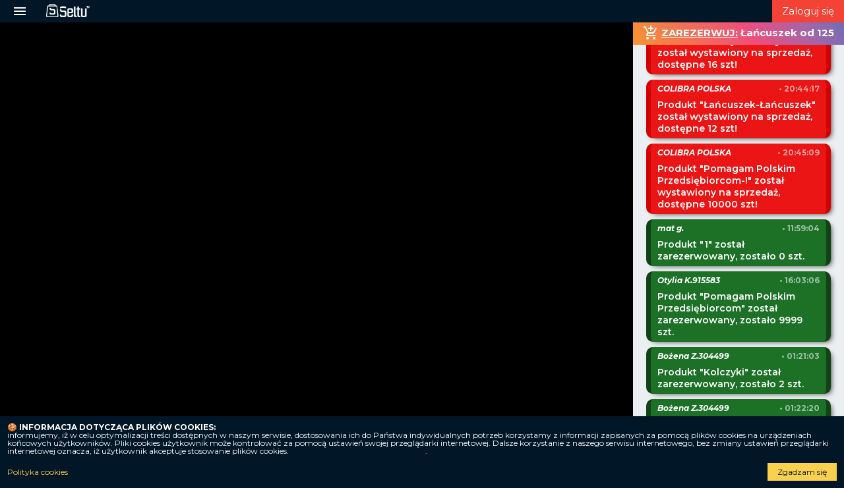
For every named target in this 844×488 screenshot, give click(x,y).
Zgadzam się (802, 472)
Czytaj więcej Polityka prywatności (358, 451)
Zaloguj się (808, 11)
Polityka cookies (37, 472)
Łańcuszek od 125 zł (746, 35)
